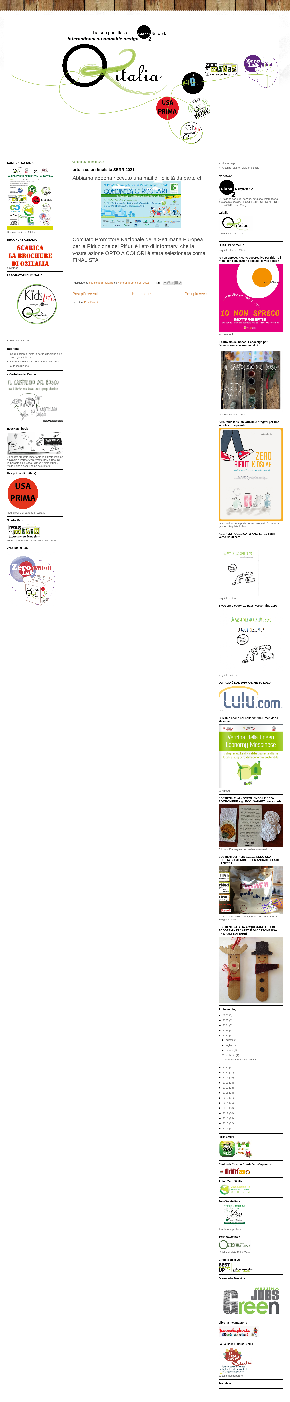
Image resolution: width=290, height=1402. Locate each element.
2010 (226, 1123)
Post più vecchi (197, 294)
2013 (226, 1108)
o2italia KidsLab (19, 340)
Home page (141, 294)
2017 (226, 1087)
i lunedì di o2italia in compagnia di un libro (34, 361)
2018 (226, 1082)
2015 (226, 1097)
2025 (226, 1020)
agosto (230, 1039)
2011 (226, 1118)
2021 (226, 1067)
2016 (226, 1092)
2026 (226, 1015)
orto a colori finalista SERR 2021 (103, 169)
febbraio (231, 1055)
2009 (226, 1128)
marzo (230, 1050)
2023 (226, 1030)
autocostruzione (19, 365)
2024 (226, 1025)
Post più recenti (85, 294)
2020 (226, 1072)
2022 (226, 1035)
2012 (226, 1113)
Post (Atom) (91, 302)
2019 (226, 1077)
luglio (229, 1045)
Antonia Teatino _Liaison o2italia (240, 167)
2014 (226, 1102)
